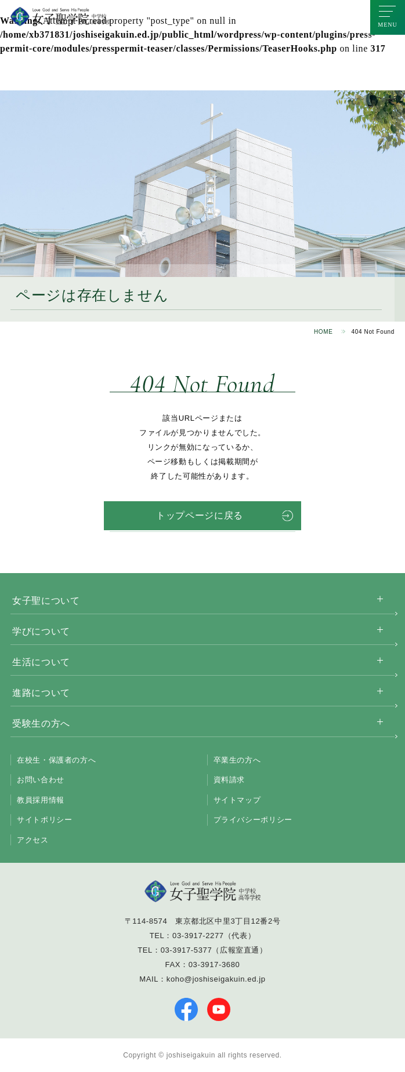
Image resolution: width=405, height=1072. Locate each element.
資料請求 (229, 779)
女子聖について (45, 601)
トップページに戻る (199, 515)
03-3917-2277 (198, 935)
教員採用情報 (40, 800)
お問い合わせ (40, 779)
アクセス (33, 840)
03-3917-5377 (186, 950)
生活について (41, 662)
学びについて (41, 631)
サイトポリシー (44, 819)
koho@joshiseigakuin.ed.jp (216, 979)
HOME (323, 332)
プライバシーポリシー (253, 819)
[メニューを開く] (387, 17)
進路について (41, 693)
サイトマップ (237, 800)
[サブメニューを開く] (380, 599)
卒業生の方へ (237, 760)
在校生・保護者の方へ (56, 760)
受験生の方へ (41, 723)
